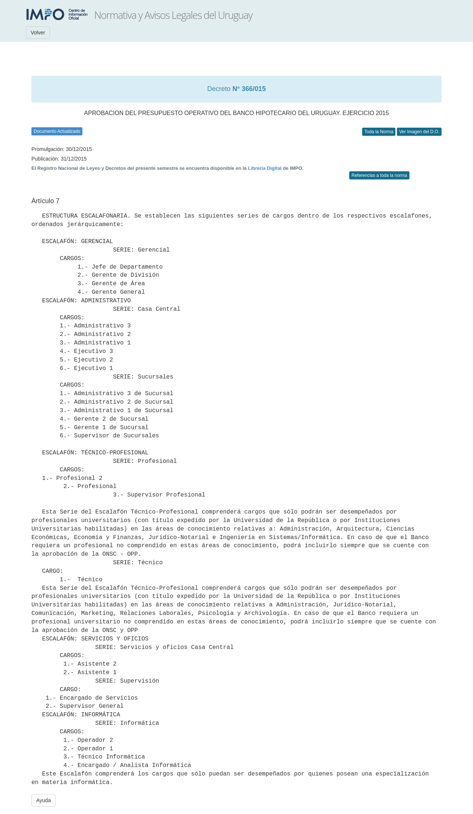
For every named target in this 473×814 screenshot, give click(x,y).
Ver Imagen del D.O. (419, 131)
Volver (38, 33)
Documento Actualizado (57, 131)
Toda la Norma (378, 131)
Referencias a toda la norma (379, 175)
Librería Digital (265, 168)
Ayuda (43, 800)
